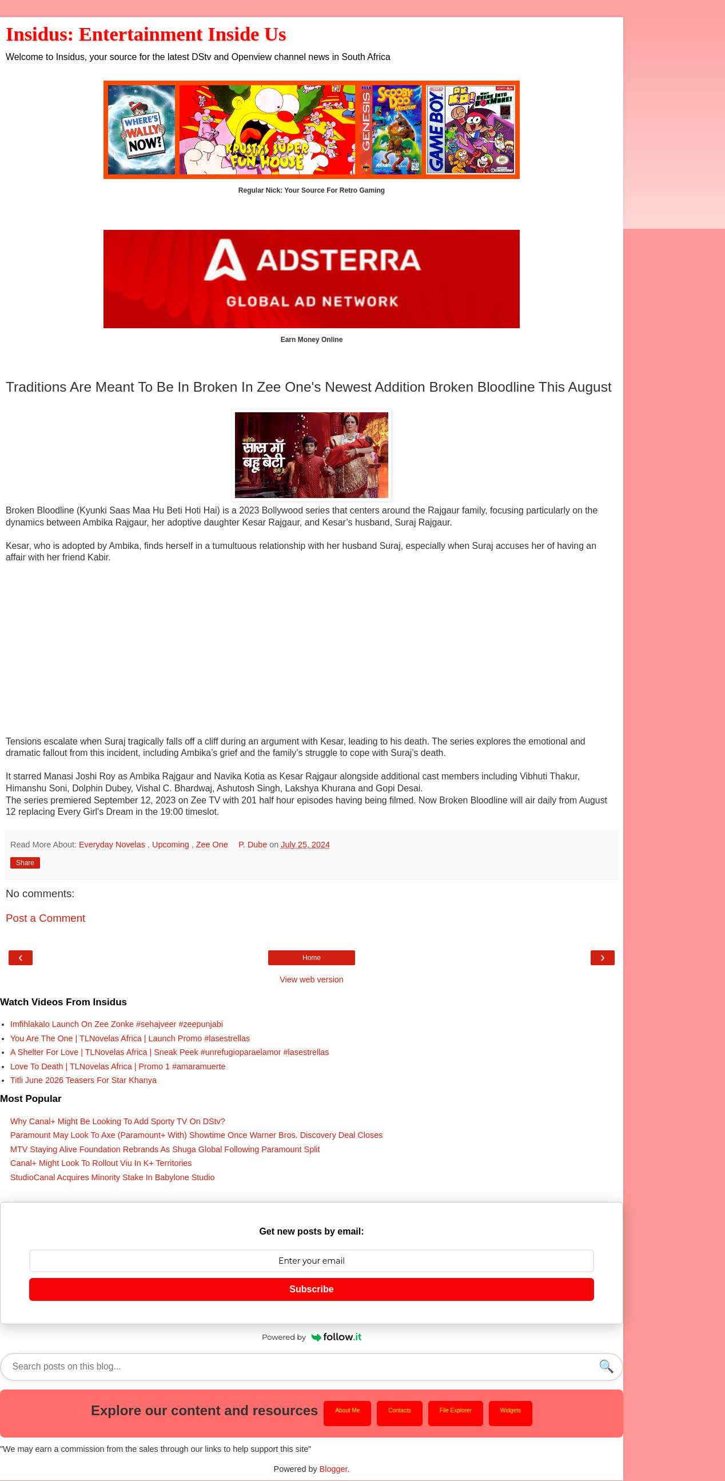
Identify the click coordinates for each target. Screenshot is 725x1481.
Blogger (334, 1469)
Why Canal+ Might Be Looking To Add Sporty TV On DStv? (117, 1121)
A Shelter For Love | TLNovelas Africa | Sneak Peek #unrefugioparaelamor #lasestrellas (169, 1052)
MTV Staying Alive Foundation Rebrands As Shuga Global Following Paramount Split (165, 1149)
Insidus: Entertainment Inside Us (146, 34)
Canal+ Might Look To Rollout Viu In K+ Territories (101, 1163)
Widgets (510, 1411)
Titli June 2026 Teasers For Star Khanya (83, 1080)
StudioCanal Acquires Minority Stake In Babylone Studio (112, 1177)
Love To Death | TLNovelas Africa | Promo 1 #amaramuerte (118, 1066)
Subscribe (311, 1289)
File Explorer (456, 1411)
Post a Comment (45, 918)
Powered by (311, 1336)
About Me (347, 1411)
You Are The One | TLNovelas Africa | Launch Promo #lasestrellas (130, 1038)
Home (311, 958)
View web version (312, 979)
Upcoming (172, 844)
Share (25, 863)
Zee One (213, 844)
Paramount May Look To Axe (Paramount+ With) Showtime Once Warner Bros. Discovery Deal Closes (196, 1135)
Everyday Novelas (113, 844)
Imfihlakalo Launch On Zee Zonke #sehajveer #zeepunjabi (116, 1024)
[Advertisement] (312, 656)
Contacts (399, 1411)
